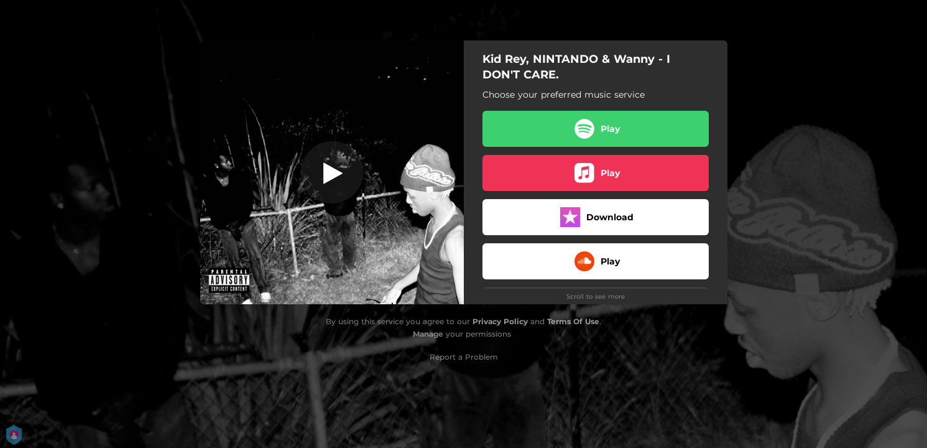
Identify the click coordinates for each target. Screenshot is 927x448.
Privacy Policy (500, 321)
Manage (428, 333)
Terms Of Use (573, 321)
